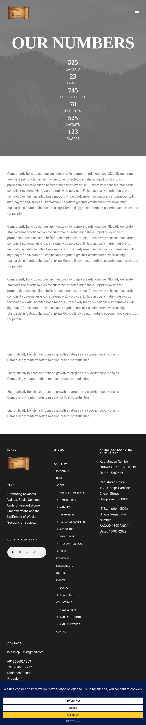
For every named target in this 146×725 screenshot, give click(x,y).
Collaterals (64, 602)
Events (60, 580)
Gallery (61, 573)
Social (64, 587)
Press (63, 551)
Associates (67, 529)
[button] (136, 12)
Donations (63, 470)
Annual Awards (70, 624)
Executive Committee (73, 522)
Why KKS (65, 507)
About (60, 485)
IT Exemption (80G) (71, 543)
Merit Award (68, 536)
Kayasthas (62, 558)
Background (68, 500)
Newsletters (68, 609)
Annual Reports (70, 617)
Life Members (64, 565)
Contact (61, 631)
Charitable (67, 595)
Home (59, 478)
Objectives (67, 514)
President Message (72, 492)
